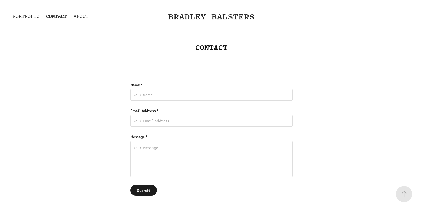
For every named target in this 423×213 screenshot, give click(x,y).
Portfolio (26, 16)
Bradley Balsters (211, 16)
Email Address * (144, 110)
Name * (136, 84)
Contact (56, 16)
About (81, 16)
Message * (138, 136)
